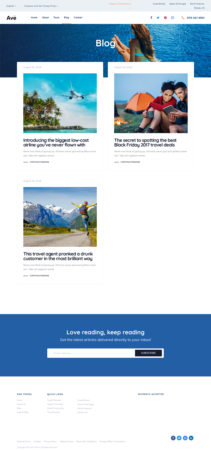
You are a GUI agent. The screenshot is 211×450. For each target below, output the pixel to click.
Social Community (55, 408)
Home (19, 400)
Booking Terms (24, 441)
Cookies (37, 441)
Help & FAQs (23, 412)
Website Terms (66, 441)
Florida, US (199, 8)
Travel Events (53, 412)
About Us (21, 404)
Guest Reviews (54, 400)
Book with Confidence (86, 441)
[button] (11, 6)
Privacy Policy (50, 441)
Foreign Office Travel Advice (113, 441)
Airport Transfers (55, 404)
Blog (19, 408)
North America (197, 3)
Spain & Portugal (178, 3)
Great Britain (159, 3)
